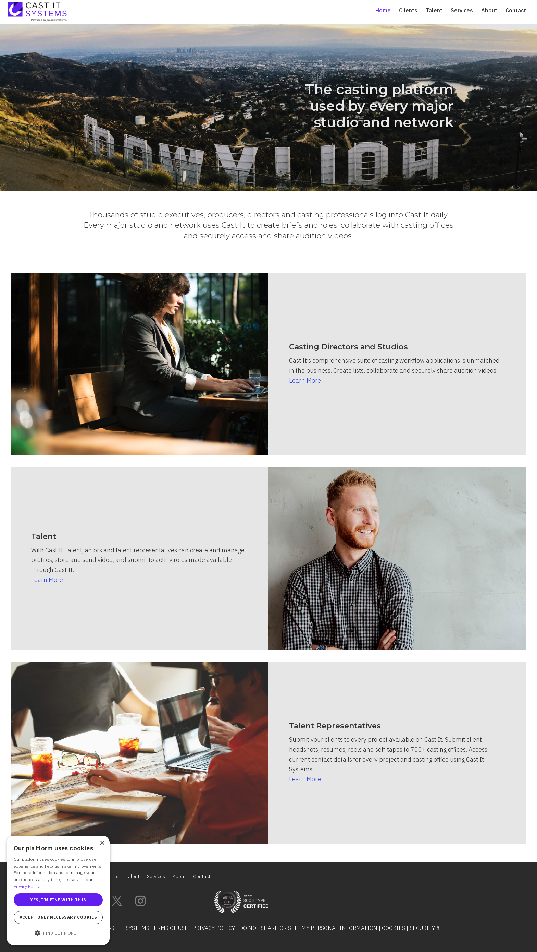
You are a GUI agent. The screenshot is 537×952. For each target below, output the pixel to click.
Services (462, 11)
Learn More (305, 380)
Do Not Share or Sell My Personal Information (308, 928)
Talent (434, 11)
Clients (408, 11)
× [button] (101, 843)
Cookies (393, 928)
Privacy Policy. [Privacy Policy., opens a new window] (27, 886)
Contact (515, 11)
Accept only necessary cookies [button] (58, 917)
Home (383, 11)
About (489, 11)
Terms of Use (169, 928)
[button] (58, 933)
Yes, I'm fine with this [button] (58, 899)
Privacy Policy (213, 928)
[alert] (58, 890)
